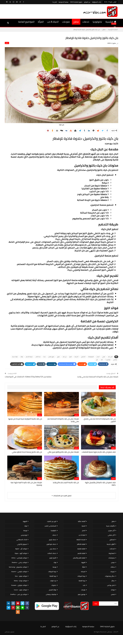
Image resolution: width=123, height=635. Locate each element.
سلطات (112, 567)
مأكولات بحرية (110, 526)
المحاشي (112, 539)
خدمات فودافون (51, 544)
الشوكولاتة (91, 357)
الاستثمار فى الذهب (50, 526)
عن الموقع (87, 2)
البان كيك (110, 357)
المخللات (112, 548)
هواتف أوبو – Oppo (21, 553)
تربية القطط (82, 580)
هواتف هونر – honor (20, 589)
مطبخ (76, 21)
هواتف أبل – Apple (21, 548)
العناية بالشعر (81, 553)
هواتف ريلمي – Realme (19, 562)
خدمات (85, 21)
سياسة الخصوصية (63, 2)
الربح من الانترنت (51, 521)
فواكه (113, 589)
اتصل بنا (55, 2)
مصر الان (7, 631)
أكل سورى (111, 530)
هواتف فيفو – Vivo (21, 576)
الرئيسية (110, 21)
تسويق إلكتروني (22, 544)
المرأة (41, 21)
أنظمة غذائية (81, 521)
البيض (103, 357)
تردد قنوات (53, 580)
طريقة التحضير (29, 357)
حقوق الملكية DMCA (76, 2)
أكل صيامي (111, 535)
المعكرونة (112, 553)
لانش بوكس (111, 585)
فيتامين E (108, 360)
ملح (97, 360)
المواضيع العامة (26, 21)
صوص (113, 562)
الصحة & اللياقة (81, 539)
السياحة (83, 571)
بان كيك (65, 357)
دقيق (58, 357)
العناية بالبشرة (81, 548)
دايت (84, 585)
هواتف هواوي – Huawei (19, 585)
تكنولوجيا (97, 21)
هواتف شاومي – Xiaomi (19, 571)
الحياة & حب (53, 21)
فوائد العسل (52, 589)
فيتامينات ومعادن (51, 594)
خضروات (53, 585)
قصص (113, 594)
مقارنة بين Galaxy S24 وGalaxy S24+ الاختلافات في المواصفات (28, 376)
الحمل (83, 530)
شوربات (112, 571)
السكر (98, 357)
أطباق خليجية (111, 544)
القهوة (83, 562)
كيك (102, 360)
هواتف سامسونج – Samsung (18, 567)
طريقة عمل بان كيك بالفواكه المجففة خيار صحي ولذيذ (97, 376)
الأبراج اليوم (52, 557)
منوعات (66, 21)
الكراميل (83, 357)
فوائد (21, 357)
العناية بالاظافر (81, 544)
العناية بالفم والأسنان (79, 557)
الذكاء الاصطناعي (21, 539)
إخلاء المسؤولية (96, 2)
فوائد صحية (15, 357)
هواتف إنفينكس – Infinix (19, 557)
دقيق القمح (51, 357)
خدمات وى (53, 548)
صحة (44, 357)
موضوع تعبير (81, 594)
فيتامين (115, 360)
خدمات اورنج (52, 539)
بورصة (54, 567)
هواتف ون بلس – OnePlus (18, 594)
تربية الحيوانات (81, 576)
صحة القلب (38, 357)
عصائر (113, 580)
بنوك (55, 562)
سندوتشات (111, 557)
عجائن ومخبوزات (110, 576)
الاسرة (83, 526)
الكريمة (76, 357)
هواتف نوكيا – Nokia (20, 580)
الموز (70, 357)
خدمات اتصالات (51, 553)
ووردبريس (24, 535)
